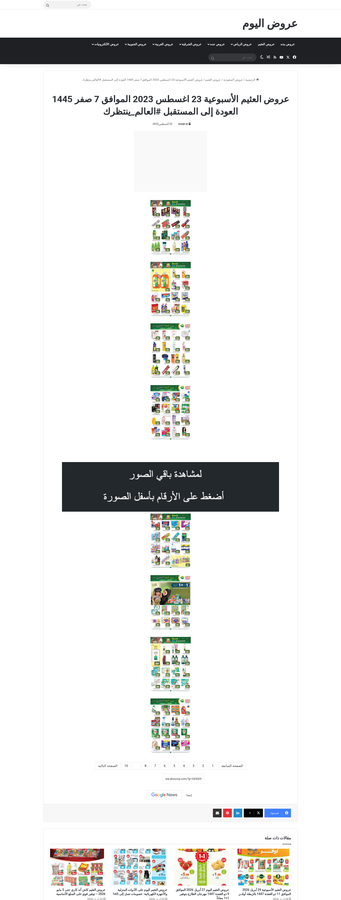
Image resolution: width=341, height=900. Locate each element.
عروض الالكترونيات (106, 44)
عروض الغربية (164, 44)
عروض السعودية (233, 79)
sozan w (183, 123)
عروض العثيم (266, 44)
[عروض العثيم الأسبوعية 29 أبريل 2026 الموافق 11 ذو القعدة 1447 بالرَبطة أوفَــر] (263, 867)
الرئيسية (252, 79)
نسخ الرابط (149, 778)
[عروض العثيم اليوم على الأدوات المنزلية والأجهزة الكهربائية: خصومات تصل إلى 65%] (139, 867)
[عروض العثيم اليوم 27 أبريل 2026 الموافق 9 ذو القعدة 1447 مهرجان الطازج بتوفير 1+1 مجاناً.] (201, 867)
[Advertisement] (170, 161)
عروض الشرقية (191, 44)
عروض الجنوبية (136, 44)
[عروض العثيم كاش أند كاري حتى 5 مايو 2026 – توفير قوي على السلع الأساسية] (77, 867)
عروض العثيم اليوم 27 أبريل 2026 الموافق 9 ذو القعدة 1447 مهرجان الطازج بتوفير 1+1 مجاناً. (202, 894)
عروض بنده (288, 44)
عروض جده (217, 44)
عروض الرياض (242, 44)
